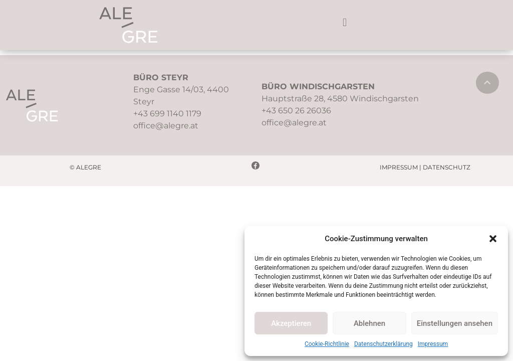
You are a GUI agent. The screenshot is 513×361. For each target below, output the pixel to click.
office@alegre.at (165, 125)
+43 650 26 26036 (296, 110)
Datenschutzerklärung (383, 343)
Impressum (433, 343)
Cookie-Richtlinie (327, 343)
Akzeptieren (291, 323)
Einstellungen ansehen (454, 323)
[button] (493, 239)
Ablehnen (369, 323)
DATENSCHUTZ (446, 167)
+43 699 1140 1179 (167, 113)
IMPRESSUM (399, 167)
